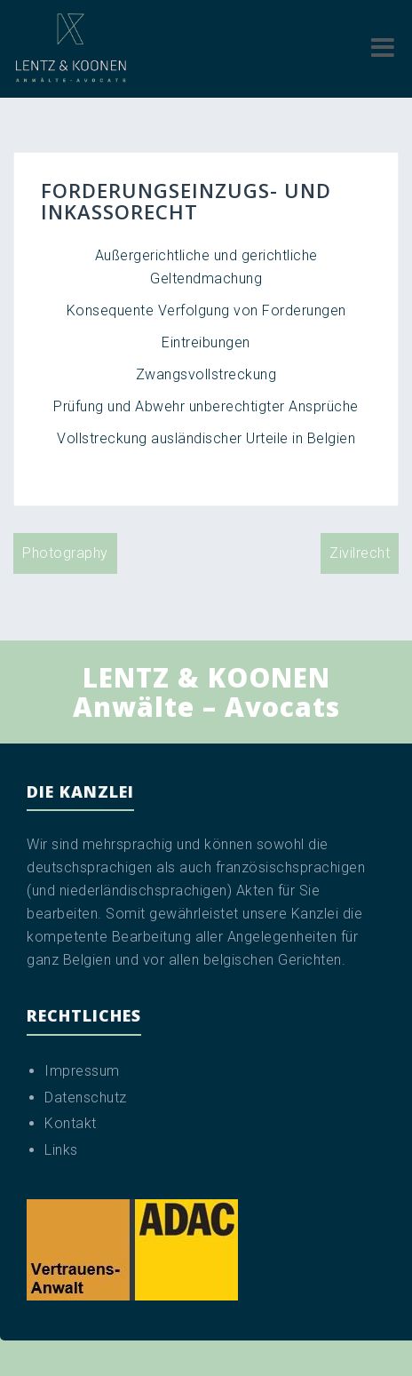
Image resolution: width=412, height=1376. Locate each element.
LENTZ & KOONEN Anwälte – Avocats (206, 692)
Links (61, 1149)
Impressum (82, 1070)
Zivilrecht (359, 553)
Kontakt (70, 1123)
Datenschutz (85, 1097)
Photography (65, 553)
